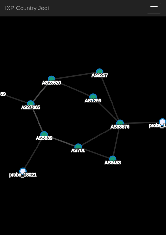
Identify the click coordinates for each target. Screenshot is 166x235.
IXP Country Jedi (27, 8)
